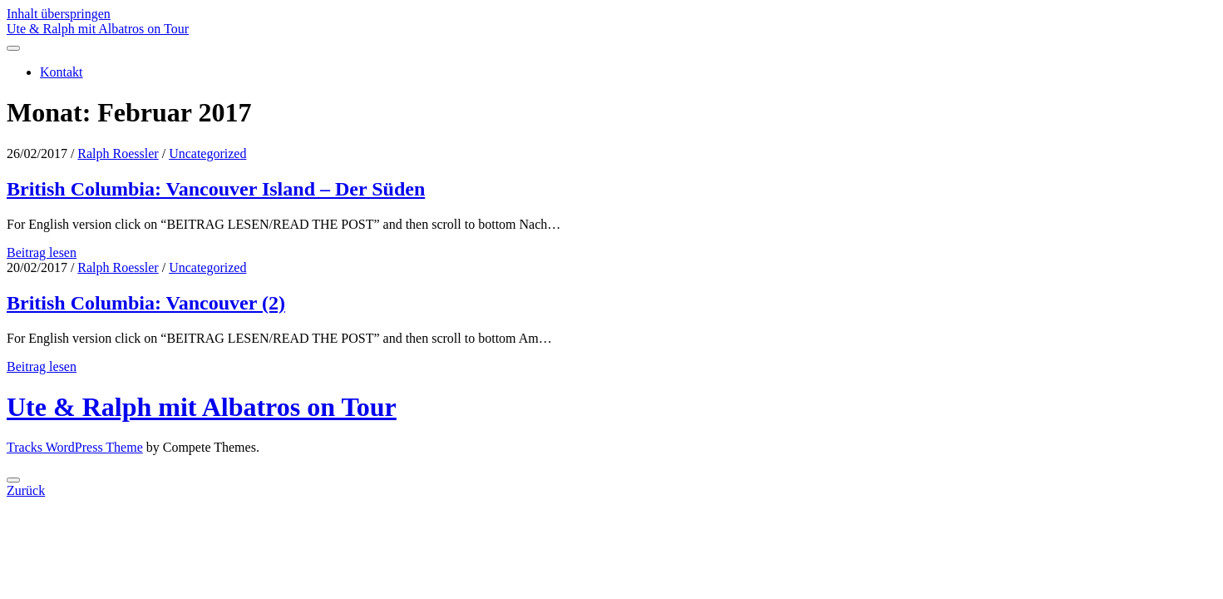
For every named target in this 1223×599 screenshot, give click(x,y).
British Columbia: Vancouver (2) (146, 303)
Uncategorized (207, 153)
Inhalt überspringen (59, 14)
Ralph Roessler (117, 153)
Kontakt (61, 72)
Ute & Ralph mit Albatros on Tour (98, 29)
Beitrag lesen (41, 252)
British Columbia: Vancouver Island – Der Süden (216, 189)
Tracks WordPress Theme (75, 447)
